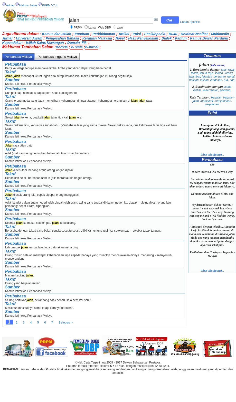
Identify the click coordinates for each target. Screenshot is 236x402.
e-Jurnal (91, 47)
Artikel (124, 34)
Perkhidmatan (104, 34)
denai (231, 76)
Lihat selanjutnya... (212, 154)
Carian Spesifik (190, 22)
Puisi (137, 34)
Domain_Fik (76, 43)
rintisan (194, 80)
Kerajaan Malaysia (97, 38)
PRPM (78, 27)
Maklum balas (28, 5)
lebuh (194, 73)
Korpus (62, 47)
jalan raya (227, 69)
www (120, 27)
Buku (173, 34)
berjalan (216, 97)
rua (226, 80)
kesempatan (210, 90)
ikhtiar (197, 90)
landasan (216, 80)
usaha (228, 86)
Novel (120, 38)
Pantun (181, 38)
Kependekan (12, 43)
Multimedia (220, 34)
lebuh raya (206, 73)
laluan (219, 73)
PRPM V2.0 (49, 5)
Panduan (82, 34)
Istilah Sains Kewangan (45, 43)
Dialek (166, 38)
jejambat (194, 76)
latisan (204, 80)
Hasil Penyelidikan (143, 38)
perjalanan (212, 104)
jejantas (207, 76)
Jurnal (7, 38)
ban (232, 80)
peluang (225, 90)
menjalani (206, 101)
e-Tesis (76, 47)
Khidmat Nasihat (194, 34)
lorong (229, 73)
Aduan (10, 5)
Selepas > (65, 322)
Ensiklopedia (154, 34)
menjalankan (223, 101)
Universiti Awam (29, 38)
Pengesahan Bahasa (62, 38)
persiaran (220, 76)
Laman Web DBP (99, 27)
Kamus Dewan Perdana (209, 38)
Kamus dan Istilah (56, 34)
